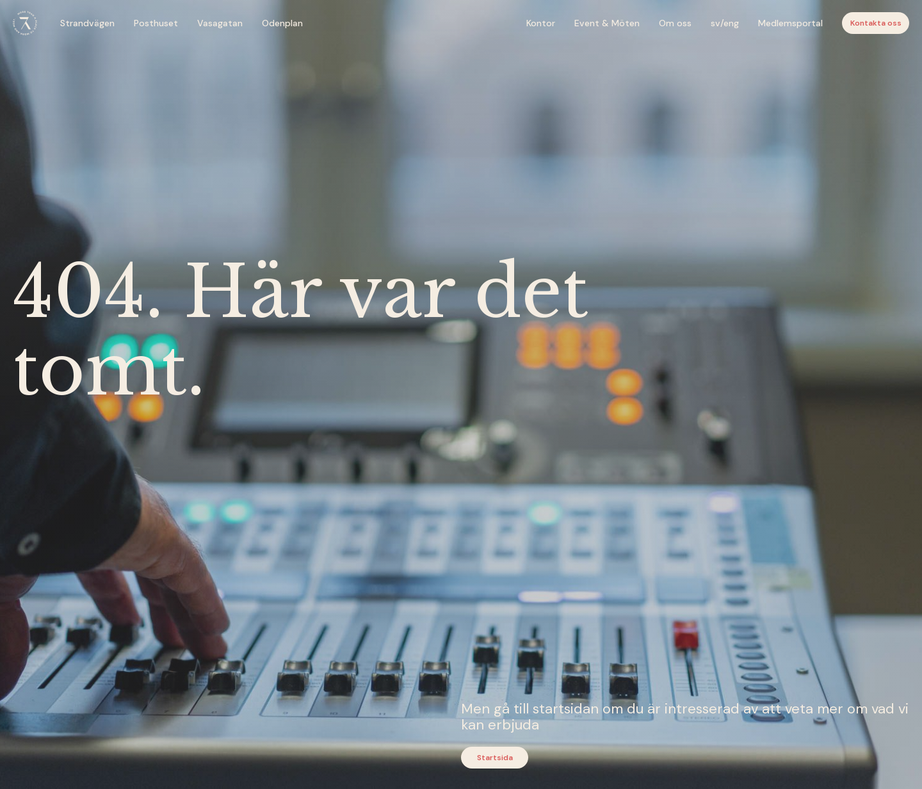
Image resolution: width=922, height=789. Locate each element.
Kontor (540, 23)
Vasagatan (220, 23)
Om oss (675, 23)
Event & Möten (607, 23)
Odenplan (282, 23)
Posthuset (156, 23)
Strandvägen (87, 23)
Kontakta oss (876, 23)
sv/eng (725, 23)
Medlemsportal (790, 23)
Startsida (495, 757)
